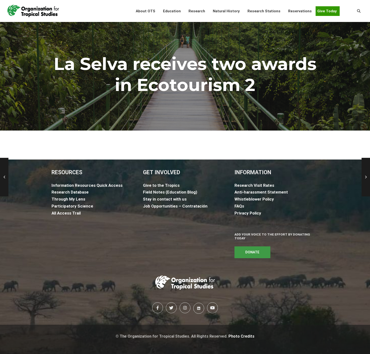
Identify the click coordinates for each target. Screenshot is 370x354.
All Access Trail (66, 213)
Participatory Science (72, 206)
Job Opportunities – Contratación (175, 206)
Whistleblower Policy (254, 199)
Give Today (327, 11)
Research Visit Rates (254, 185)
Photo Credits (241, 336)
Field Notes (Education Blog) (170, 192)
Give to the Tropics (161, 185)
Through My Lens (68, 199)
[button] (145, 11)
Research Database (70, 192)
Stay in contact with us (165, 199)
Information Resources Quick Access (87, 185)
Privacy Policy (247, 213)
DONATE (252, 252)
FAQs (239, 206)
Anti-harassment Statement (261, 192)
